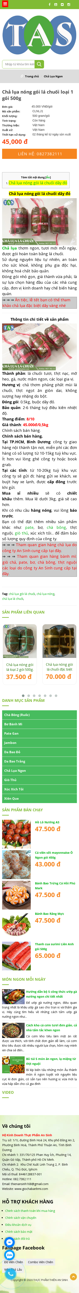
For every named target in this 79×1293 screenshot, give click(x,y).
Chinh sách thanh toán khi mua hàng (30, 1211)
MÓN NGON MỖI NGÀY (24, 979)
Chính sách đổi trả (17, 1239)
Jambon (10, 743)
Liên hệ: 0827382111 (40, 154)
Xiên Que (11, 798)
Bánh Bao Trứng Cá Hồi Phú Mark (55, 885)
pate (29, 527)
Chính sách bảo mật (18, 1232)
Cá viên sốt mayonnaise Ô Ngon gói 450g (54, 855)
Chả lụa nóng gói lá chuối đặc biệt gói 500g (59, 667)
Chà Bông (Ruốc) (17, 715)
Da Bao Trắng (14, 761)
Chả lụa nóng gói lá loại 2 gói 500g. (19, 667)
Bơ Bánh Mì (13, 724)
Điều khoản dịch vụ (18, 1225)
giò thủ (21, 533)
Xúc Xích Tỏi (14, 789)
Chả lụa (9, 248)
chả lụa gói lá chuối (22, 594)
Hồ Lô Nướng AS (47, 822)
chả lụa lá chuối (12, 599)
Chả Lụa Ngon (53, 76)
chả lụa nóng (45, 594)
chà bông (56, 527)
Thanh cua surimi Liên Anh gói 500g (54, 946)
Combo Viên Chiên (40, 1262)
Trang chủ (32, 76)
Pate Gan (11, 733)
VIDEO (8, 1092)
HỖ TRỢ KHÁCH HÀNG (27, 1202)
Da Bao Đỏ (12, 752)
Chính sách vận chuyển (20, 1218)
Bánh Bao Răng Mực (49, 914)
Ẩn (48, 177)
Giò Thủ (10, 780)
